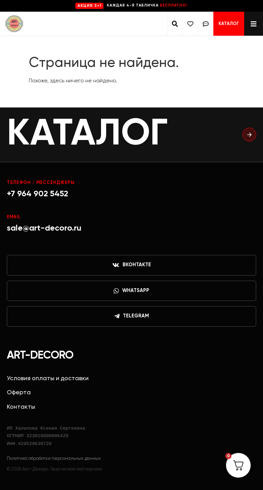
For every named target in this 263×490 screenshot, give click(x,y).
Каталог (228, 24)
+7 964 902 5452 (37, 194)
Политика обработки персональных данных (54, 458)
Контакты (21, 407)
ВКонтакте (131, 265)
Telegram (131, 316)
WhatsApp (131, 291)
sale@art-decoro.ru (44, 228)
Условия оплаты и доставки (48, 378)
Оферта (19, 392)
